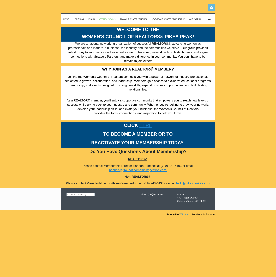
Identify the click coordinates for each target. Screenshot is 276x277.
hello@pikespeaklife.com (193, 183)
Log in (211, 7)
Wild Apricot (185, 214)
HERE (145, 125)
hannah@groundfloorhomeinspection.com (138, 170)
